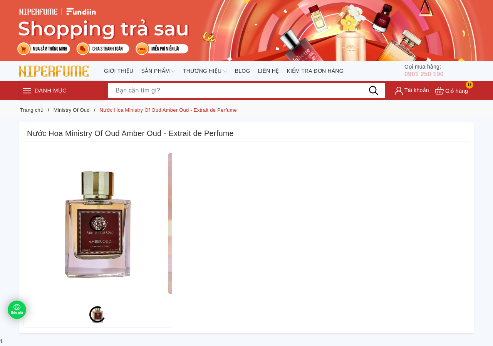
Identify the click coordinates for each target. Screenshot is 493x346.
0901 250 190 (428, 71)
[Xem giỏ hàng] (451, 92)
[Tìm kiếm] (373, 92)
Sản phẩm (158, 72)
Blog (242, 72)
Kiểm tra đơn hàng (315, 72)
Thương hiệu (205, 72)
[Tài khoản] (412, 92)
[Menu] (27, 92)
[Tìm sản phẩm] (246, 92)
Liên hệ (268, 72)
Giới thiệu (118, 72)
